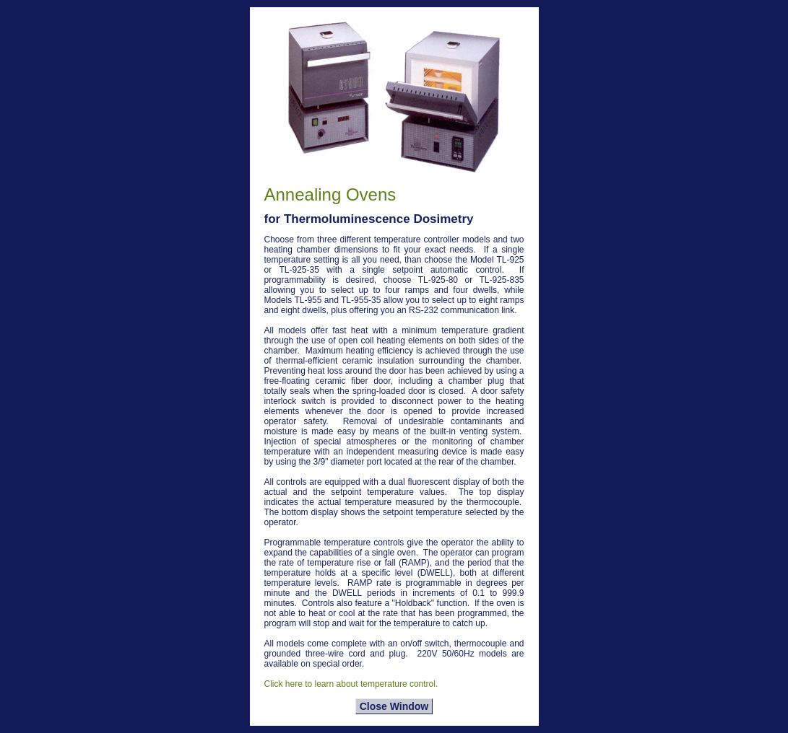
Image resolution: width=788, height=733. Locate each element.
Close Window (394, 706)
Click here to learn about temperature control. (351, 684)
